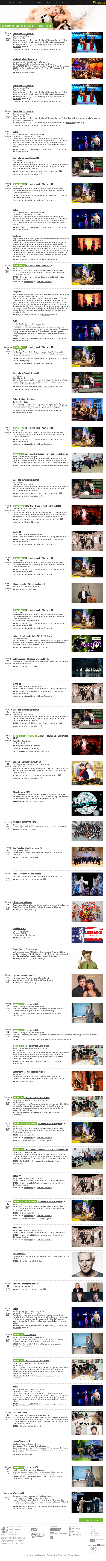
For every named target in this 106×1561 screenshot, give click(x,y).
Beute (15, 532)
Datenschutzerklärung (40, 1555)
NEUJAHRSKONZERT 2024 (24, 822)
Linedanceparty (19, 928)
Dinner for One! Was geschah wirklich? (29, 1072)
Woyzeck (17, 1493)
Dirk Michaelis (19, 1253)
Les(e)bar (17, 236)
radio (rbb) (28, 200)
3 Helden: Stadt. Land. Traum (36, 1046)
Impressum (29, 1555)
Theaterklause (25, 519)
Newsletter (59, 2)
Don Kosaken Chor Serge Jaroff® (27, 848)
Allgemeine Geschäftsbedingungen (57, 1555)
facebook (74, 1528)
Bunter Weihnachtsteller (23, 33)
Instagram (75, 1534)
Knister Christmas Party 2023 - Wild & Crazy (32, 636)
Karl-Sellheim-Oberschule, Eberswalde (38, 1013)
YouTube (74, 1531)
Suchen (48, 2)
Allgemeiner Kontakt (74, 1555)
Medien (39, 2)
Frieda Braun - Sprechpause (25, 949)
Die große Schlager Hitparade (26, 1284)
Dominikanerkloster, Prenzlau (30, 746)
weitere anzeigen (91, 1520)
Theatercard (17, 47)
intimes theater (25, 149)
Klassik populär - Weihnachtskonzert (29, 584)
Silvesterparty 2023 (21, 792)
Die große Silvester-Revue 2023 (27, 762)
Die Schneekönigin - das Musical (27, 874)
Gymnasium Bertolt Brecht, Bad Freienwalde (35, 465)
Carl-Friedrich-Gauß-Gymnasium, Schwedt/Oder (35, 1061)
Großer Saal (24, 45)
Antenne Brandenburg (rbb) (33, 50)
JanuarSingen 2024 (21, 1441)
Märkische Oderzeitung (53, 50)
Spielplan (12, 2)
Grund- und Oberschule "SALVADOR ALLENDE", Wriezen (44, 1477)
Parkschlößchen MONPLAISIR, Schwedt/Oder (35, 411)
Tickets (21, 2)
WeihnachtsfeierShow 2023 (25, 59)
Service (30, 2)
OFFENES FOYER (20, 1412)
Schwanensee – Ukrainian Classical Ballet (31, 659)
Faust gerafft (30, 1004)
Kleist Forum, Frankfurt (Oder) (30, 1135)
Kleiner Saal (24, 73)
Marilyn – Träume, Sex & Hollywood (41, 506)
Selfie (15, 132)
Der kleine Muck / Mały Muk (38, 184)
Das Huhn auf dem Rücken (24, 158)
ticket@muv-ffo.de (48, 1140)
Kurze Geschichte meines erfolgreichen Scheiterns (46, 454)
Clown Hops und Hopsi (22, 902)
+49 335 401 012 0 (34, 1140)
